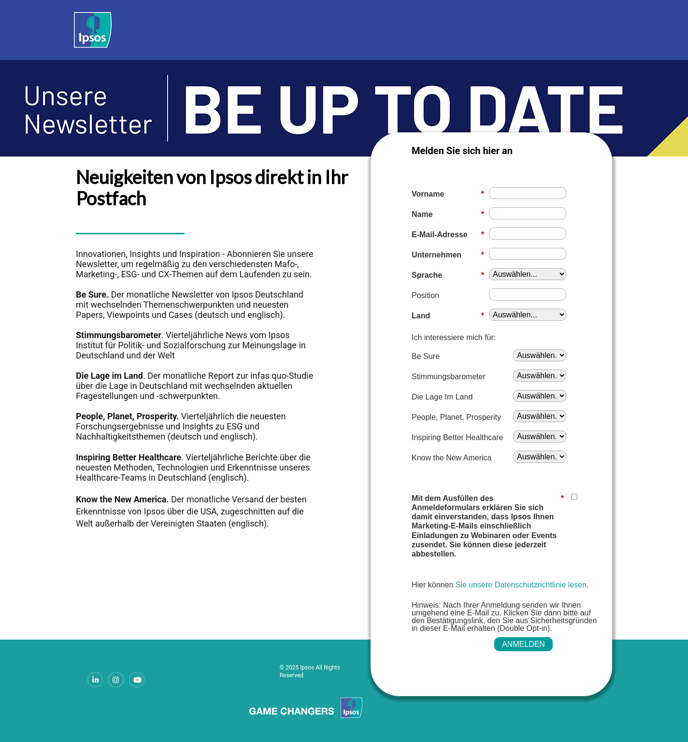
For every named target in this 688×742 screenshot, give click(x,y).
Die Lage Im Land (442, 397)
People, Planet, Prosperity (456, 417)
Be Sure (426, 356)
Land (448, 315)
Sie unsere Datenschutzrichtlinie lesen (521, 585)
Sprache (448, 275)
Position (425, 295)
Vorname (448, 194)
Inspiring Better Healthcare (457, 437)
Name (448, 214)
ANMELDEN (523, 644)
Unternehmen (448, 254)
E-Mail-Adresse (448, 234)
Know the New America (451, 458)
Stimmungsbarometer (449, 376)
